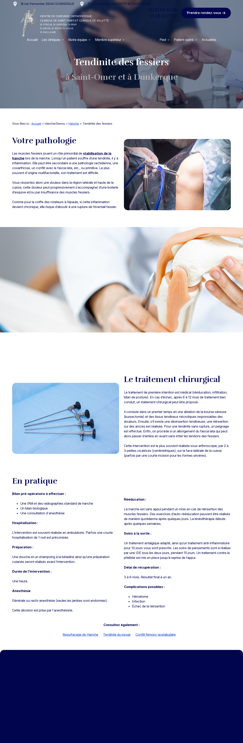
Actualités (209, 40)
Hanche (74, 123)
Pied (163, 40)
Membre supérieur (108, 40)
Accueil (32, 40)
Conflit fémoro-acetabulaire (155, 635)
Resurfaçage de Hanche (80, 635)
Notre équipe (77, 40)
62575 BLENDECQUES (118, 4)
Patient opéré (184, 40)
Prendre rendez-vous (206, 13)
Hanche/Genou (140, 40)
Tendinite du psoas (117, 635)
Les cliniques (51, 40)
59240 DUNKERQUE (47, 4)
